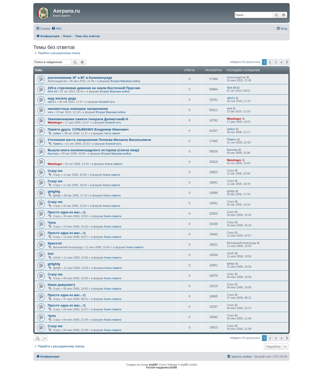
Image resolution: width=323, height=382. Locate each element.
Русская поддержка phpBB (161, 367)
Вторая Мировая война (125, 81)
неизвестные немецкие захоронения (78, 109)
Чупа (52, 222)
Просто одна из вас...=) (67, 212)
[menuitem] (56, 29)
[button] (287, 62)
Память (58, 143)
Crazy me (55, 171)
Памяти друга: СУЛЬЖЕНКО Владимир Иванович (88, 129)
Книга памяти (113, 163)
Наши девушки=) (61, 285)
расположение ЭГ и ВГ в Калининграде (80, 78)
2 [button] (270, 62)
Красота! (55, 243)
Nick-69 (52, 91)
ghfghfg (54, 191)
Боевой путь (107, 101)
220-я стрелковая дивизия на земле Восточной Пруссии (94, 88)
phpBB (153, 364)
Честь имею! (112, 133)
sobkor (57, 133)
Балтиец (53, 153)
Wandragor (55, 122)
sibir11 (52, 101)
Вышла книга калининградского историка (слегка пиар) (93, 150)
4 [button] (281, 62)
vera (50, 112)
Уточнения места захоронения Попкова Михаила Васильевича (99, 140)
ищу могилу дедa (62, 98)
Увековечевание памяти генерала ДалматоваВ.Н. (88, 119)
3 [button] (276, 62)
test (50, 254)
